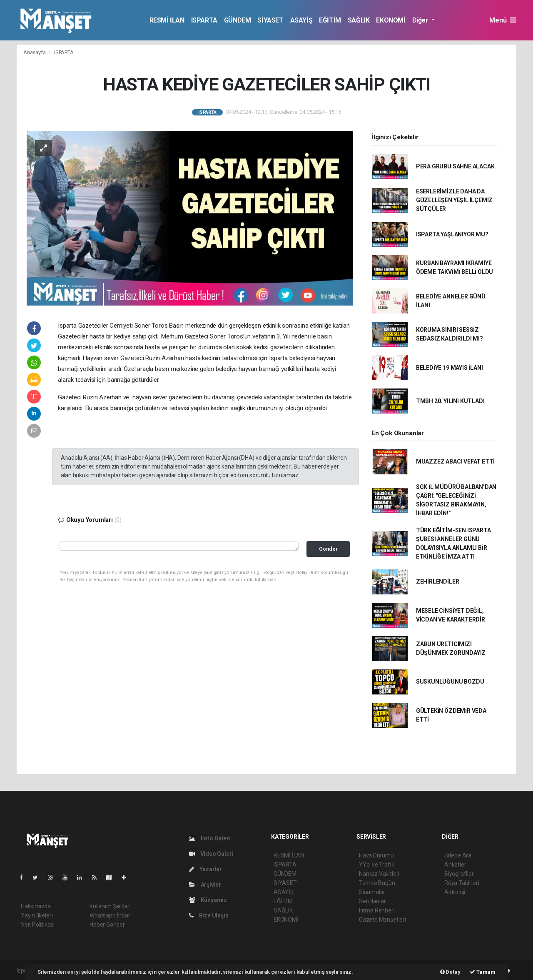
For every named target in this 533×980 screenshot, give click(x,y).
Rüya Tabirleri (461, 883)
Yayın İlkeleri (36, 915)
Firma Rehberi (377, 910)
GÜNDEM (237, 20)
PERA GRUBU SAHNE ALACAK (455, 166)
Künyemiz (208, 900)
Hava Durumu (376, 855)
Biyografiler (459, 873)
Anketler (455, 864)
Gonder (328, 549)
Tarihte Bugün (377, 883)
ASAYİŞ (301, 20)
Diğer (421, 20)
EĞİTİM (330, 20)
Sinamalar (372, 892)
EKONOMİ (390, 20)
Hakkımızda (36, 906)
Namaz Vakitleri (379, 873)
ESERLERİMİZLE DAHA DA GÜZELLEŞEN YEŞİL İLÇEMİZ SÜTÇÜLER (454, 200)
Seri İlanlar (372, 901)
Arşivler (205, 884)
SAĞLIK (359, 20)
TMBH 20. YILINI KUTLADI (450, 401)
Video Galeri (211, 853)
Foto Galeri (210, 838)
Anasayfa (35, 52)
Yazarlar (205, 869)
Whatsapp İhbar (110, 915)
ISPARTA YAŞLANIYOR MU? (452, 234)
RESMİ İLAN (166, 20)
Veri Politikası (38, 924)
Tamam (483, 972)
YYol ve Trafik (376, 864)
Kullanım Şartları (110, 906)
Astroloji (454, 892)
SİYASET (270, 20)
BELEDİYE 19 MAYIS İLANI (449, 367)
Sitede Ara (457, 855)
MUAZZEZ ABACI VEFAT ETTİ (455, 461)
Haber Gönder (107, 924)
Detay (450, 972)
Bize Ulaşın (209, 915)
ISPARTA (204, 20)
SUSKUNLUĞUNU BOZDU (450, 681)
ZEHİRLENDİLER (437, 581)
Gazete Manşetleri (382, 919)
